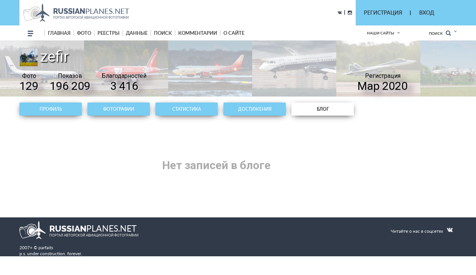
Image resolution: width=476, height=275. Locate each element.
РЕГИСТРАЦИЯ (383, 12)
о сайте (233, 33)
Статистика (186, 109)
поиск (163, 33)
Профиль (51, 109)
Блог (323, 109)
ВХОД (426, 12)
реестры (109, 33)
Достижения (255, 109)
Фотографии (118, 109)
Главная (59, 33)
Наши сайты (380, 33)
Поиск (440, 33)
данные (137, 33)
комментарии (197, 33)
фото (84, 33)
